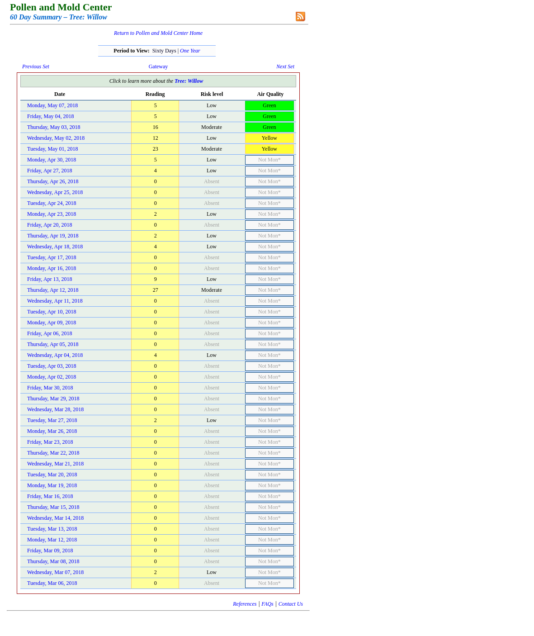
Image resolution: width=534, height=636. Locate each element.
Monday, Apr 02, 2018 (51, 377)
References (244, 604)
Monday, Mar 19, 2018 (52, 485)
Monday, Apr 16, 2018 (51, 268)
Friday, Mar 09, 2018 (50, 550)
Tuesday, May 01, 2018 (52, 149)
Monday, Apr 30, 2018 (51, 160)
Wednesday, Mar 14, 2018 (55, 518)
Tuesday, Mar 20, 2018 (52, 474)
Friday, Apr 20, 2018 (49, 225)
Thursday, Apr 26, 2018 (53, 181)
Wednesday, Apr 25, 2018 (55, 192)
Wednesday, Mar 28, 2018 (55, 409)
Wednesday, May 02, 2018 (56, 138)
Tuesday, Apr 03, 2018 (51, 366)
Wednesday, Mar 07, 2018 (55, 572)
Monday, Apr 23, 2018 (51, 214)
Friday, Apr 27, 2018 (49, 170)
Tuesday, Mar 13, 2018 (52, 529)
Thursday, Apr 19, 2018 (53, 236)
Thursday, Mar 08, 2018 (53, 561)
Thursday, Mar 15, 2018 (53, 507)
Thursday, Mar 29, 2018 (53, 398)
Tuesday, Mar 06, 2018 (52, 583)
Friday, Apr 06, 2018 (49, 333)
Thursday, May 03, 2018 (53, 127)
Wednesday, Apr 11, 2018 (55, 301)
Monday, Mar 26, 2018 (52, 431)
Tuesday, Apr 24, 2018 (51, 203)
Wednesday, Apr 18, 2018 (55, 246)
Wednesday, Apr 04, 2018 (55, 355)
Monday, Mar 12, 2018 (52, 539)
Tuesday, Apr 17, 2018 (51, 257)
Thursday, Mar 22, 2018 (53, 453)
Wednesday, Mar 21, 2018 (55, 463)
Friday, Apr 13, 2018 (49, 279)
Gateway (158, 66)
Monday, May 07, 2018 (52, 105)
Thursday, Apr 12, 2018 (53, 290)
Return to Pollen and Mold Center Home (158, 33)
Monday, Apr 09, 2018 (51, 322)
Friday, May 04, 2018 (50, 116)
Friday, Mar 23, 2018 (50, 442)
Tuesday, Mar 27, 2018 (52, 420)
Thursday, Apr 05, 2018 (53, 344)
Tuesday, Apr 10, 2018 (51, 312)
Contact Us (291, 604)
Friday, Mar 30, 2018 (50, 387)
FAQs (267, 604)
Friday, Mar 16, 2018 (50, 496)
